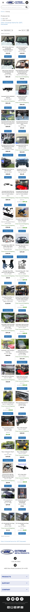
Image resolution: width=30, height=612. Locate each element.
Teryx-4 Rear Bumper (22, 451)
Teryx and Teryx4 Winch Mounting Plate (8, 428)
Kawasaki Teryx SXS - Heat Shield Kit (22, 271)
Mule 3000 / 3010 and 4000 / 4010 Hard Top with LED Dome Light (7, 326)
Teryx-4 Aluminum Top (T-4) (8, 452)
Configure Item (8, 230)
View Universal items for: (13, 541)
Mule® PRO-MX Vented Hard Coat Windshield (22, 377)
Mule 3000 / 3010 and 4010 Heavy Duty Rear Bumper (22, 325)
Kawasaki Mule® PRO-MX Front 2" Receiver (22, 219)
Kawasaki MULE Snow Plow (8, 219)
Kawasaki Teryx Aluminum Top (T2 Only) (22, 245)
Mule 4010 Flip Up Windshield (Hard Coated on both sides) (22, 352)
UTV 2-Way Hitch (22, 474)
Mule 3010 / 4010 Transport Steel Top (8, 351)
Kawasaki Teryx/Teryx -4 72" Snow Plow (8, 297)
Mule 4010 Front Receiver (8, 376)
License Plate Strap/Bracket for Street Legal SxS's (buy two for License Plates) (22, 298)
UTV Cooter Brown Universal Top (7, 500)
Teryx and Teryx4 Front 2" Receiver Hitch (22, 403)
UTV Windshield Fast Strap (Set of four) (8, 524)
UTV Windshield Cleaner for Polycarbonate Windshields (22, 501)
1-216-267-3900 (15, 561)
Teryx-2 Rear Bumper (22, 427)
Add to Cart (22, 231)
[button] (15, 576)
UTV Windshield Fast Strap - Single (22, 524)
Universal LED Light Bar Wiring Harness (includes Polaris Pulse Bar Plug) (8, 476)
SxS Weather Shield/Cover (8, 402)
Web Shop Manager (20, 603)
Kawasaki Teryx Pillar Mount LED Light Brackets (8, 271)
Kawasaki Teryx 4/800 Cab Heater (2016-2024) (8, 245)
